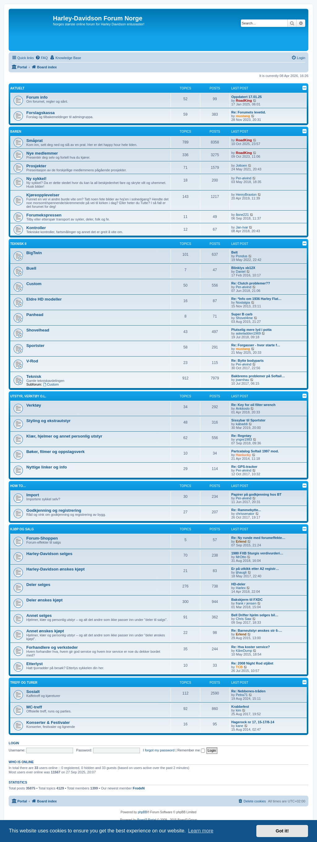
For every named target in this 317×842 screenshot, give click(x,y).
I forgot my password (159, 750)
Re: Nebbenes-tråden (248, 691)
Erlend (241, 541)
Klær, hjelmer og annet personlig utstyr (64, 436)
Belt (234, 252)
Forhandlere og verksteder (52, 647)
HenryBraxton (246, 194)
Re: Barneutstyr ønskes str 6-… (256, 630)
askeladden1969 (248, 333)
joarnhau (242, 380)
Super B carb (241, 314)
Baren (15, 131)
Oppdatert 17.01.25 (246, 97)
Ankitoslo (243, 408)
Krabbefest (240, 706)
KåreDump (244, 650)
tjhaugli (241, 572)
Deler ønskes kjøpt (44, 600)
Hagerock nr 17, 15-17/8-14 (252, 722)
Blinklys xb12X (243, 268)
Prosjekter (36, 166)
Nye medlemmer (42, 153)
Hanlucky (243, 455)
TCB (239, 667)
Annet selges (39, 615)
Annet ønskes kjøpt (45, 631)
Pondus (241, 256)
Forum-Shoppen (42, 538)
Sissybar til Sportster (248, 420)
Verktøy (33, 405)
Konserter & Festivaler (48, 722)
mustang (243, 116)
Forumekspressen (44, 215)
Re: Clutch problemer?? (250, 283)
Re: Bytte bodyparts (247, 360)
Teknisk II (18, 244)
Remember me (191, 750)
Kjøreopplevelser (42, 195)
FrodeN (139, 788)
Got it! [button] (282, 830)
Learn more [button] (200, 830)
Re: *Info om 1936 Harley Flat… (256, 299)
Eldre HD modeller (44, 299)
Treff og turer (23, 682)
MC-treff (34, 707)
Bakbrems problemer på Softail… (258, 376)
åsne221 (242, 214)
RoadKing (244, 100)
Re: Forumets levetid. (248, 112)
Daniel (240, 271)
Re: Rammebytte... (246, 510)
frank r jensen (246, 603)
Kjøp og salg (22, 529)
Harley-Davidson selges (49, 553)
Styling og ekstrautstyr (48, 420)
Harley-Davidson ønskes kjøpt (55, 569)
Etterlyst (34, 663)
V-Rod (32, 361)
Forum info (37, 97)
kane (239, 726)
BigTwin (34, 252)
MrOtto (241, 557)
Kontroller (36, 227)
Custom (33, 283)
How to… (18, 486)
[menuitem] (41, 58)
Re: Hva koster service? (250, 647)
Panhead (34, 314)
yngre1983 (244, 439)
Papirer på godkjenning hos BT (256, 494)
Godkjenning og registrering (53, 510)
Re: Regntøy (241, 436)
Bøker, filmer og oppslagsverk (55, 451)
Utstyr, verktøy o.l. (28, 396)
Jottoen (241, 165)
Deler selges (38, 584)
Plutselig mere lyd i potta (251, 329)
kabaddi (242, 424)
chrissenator (245, 513)
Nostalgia (243, 302)
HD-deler (238, 584)
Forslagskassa (40, 112)
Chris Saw (243, 619)
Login (14, 743)
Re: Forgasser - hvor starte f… (255, 345)
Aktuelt (17, 88)
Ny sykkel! (36, 178)
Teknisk (33, 376)
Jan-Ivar (242, 227)
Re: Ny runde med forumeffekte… (258, 538)
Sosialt (33, 691)
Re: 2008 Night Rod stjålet (252, 663)
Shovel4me (244, 318)
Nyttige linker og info (46, 467)
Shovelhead (37, 330)
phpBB (142, 812)
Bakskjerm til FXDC (247, 599)
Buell (31, 268)
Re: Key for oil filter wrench (253, 405)
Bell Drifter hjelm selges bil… (254, 615)
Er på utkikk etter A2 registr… (255, 569)
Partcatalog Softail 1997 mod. (255, 451)
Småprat (34, 140)
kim (238, 710)
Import (32, 495)
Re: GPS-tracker (244, 466)
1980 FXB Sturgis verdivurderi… (257, 553)
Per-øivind (243, 178)
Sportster (35, 345)
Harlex (241, 588)
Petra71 (242, 695)
